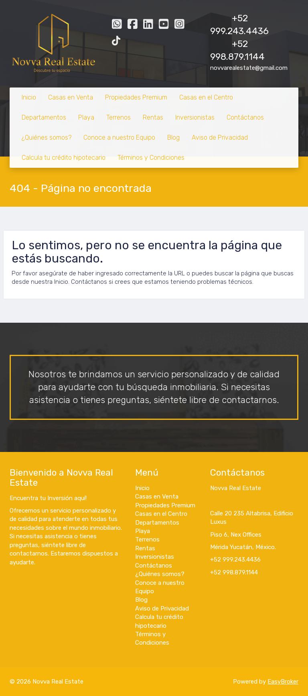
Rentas (153, 117)
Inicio (29, 97)
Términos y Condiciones (151, 157)
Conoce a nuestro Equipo (119, 137)
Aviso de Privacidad (220, 137)
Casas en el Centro (206, 97)
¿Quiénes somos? (46, 137)
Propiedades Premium (136, 97)
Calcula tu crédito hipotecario (63, 157)
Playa (86, 117)
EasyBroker (282, 681)
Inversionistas (195, 117)
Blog (173, 137)
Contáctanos (245, 117)
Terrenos (118, 117)
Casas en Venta (70, 97)
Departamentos (44, 117)
